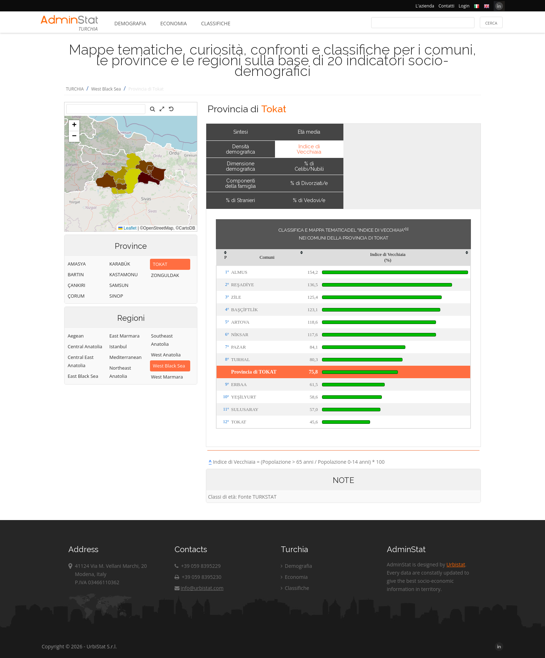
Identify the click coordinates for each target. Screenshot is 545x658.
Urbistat (455, 564)
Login (464, 6)
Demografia (130, 23)
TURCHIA (75, 89)
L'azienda (425, 6)
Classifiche (215, 23)
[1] (407, 229)
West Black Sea (106, 89)
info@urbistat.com (199, 588)
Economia (173, 23)
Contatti (446, 6)
